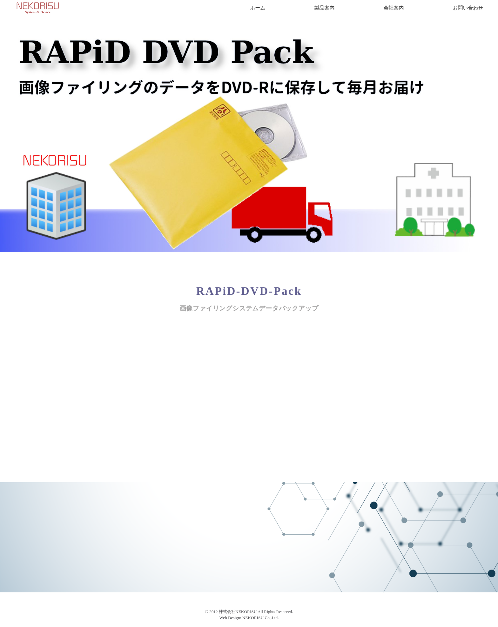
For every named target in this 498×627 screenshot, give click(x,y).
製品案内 (325, 7)
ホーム (258, 7)
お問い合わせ (468, 7)
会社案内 (394, 7)
